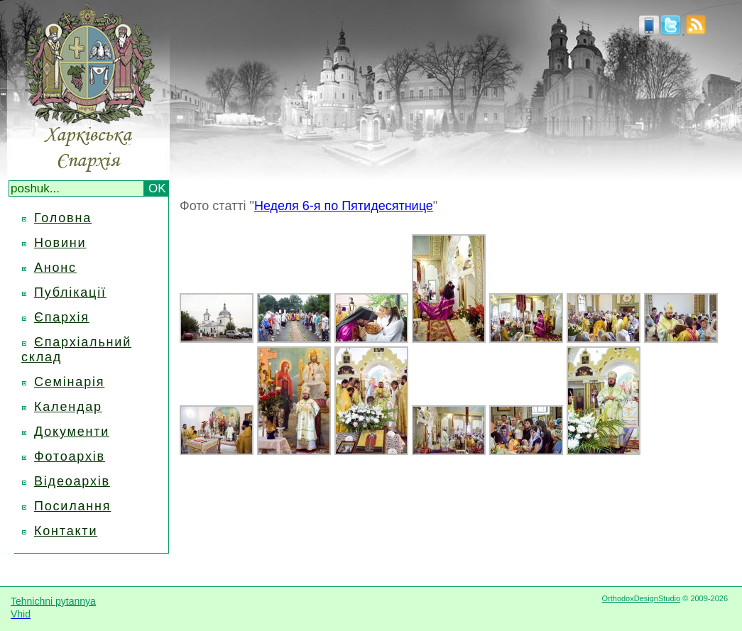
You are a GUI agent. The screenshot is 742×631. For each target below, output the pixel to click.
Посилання (72, 506)
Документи (71, 431)
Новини (60, 243)
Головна (63, 218)
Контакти (65, 531)
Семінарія (69, 382)
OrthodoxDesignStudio (640, 598)
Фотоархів (69, 456)
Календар (68, 407)
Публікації (70, 292)
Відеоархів (72, 481)
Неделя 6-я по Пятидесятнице (343, 206)
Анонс (55, 267)
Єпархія (61, 317)
